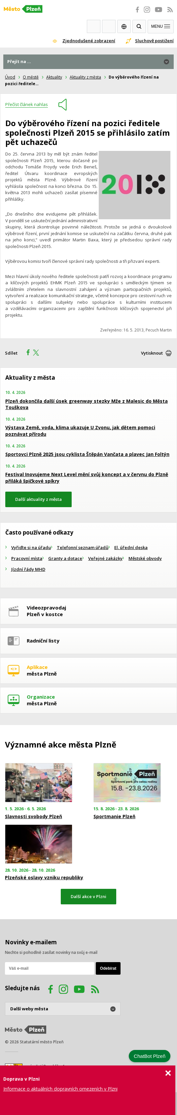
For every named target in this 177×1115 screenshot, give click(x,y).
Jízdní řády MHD (28, 569)
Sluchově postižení (154, 41)
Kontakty (109, 26)
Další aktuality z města (38, 499)
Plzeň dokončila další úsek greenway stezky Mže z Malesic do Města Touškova (86, 404)
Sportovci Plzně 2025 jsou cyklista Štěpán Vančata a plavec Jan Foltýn (87, 454)
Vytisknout (152, 353)
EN (124, 26)
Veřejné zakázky (105, 558)
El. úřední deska (131, 547)
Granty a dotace (65, 558)
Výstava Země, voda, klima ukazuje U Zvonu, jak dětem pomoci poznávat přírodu (80, 430)
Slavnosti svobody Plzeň (33, 816)
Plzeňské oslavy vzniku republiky (44, 878)
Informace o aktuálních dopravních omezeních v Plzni (60, 1089)
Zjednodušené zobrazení (88, 41)
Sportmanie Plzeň (114, 816)
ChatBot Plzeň (149, 1056)
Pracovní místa (26, 558)
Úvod (10, 77)
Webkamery (93, 26)
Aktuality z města (85, 77)
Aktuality (54, 77)
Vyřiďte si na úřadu (31, 547)
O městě (31, 77)
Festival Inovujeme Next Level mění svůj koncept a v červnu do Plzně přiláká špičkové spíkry (86, 477)
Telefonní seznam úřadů (82, 547)
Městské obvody (145, 558)
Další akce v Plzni (88, 896)
